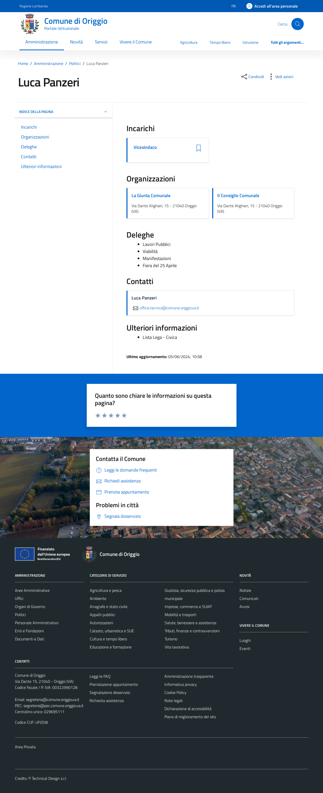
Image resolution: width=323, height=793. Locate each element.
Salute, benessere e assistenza (190, 623)
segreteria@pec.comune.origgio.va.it (53, 706)
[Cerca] (297, 24)
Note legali (173, 700)
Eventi (245, 648)
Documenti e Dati (29, 639)
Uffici (19, 598)
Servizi (101, 41)
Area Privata (25, 747)
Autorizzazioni (101, 623)
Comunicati (249, 598)
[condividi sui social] (252, 77)
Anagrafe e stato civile (108, 606)
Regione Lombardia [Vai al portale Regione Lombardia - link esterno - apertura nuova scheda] (33, 6)
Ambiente (98, 598)
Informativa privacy (180, 684)
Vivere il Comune (136, 41)
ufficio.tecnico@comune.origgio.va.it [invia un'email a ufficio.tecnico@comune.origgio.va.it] (165, 308)
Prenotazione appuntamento (114, 684)
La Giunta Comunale (151, 195)
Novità (76, 41)
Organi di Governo (30, 606)
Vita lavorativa (177, 647)
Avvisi (244, 606)
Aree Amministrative (32, 590)
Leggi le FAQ (100, 676)
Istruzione (251, 42)
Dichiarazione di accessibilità (187, 709)
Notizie (245, 590)
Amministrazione (41, 41)
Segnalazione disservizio (110, 692)
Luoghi (245, 640)
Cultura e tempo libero (108, 639)
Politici (20, 615)
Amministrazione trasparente (188, 676)
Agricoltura (189, 42)
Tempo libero (220, 42)
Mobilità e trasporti (180, 615)
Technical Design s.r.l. (49, 778)
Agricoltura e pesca (106, 590)
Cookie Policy (175, 692)
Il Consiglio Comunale (238, 195)
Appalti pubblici (102, 615)
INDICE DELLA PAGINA (64, 112)
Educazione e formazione (111, 647)
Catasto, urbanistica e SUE (112, 631)
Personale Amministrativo (36, 623)
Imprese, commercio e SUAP (188, 606)
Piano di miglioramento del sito (190, 717)
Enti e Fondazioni (29, 631)
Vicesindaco (145, 147)
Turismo (171, 639)
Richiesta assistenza (107, 700)
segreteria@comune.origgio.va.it (52, 699)
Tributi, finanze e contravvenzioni (192, 631)
